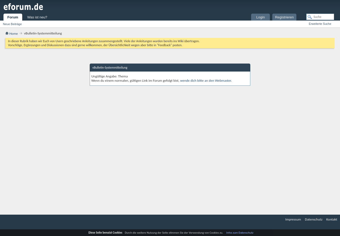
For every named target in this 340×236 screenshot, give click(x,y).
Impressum (293, 219)
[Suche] (320, 17)
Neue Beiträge (12, 24)
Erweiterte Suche (320, 23)
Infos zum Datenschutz (240, 232)
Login (260, 17)
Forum (12, 17)
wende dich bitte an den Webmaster (205, 80)
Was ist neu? (37, 17)
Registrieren (284, 17)
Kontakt (331, 219)
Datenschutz (313, 219)
